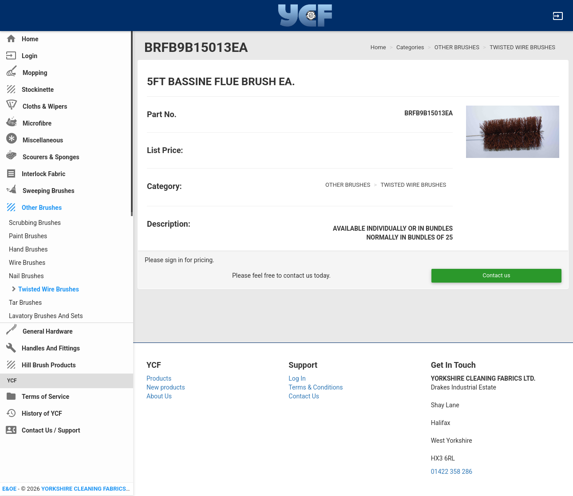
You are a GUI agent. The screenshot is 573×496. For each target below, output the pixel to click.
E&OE (9, 488)
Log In (296, 378)
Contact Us (303, 396)
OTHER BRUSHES (457, 47)
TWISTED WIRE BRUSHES (522, 47)
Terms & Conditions (315, 387)
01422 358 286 (452, 471)
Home (378, 47)
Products (158, 378)
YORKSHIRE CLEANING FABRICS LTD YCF (95, 488)
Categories (410, 47)
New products (165, 387)
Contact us (496, 275)
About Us (159, 396)
